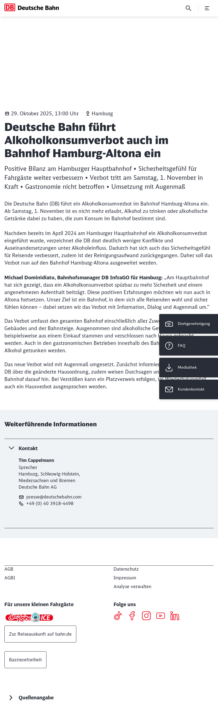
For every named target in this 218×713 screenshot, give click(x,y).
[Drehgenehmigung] (188, 324)
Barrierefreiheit (25, 659)
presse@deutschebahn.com (50, 497)
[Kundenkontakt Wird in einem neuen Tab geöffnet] (188, 389)
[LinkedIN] (176, 616)
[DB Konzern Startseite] (31, 7)
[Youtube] (162, 616)
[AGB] (8, 569)
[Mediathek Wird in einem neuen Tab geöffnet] (188, 367)
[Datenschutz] (126, 569)
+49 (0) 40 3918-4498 (46, 503)
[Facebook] (134, 616)
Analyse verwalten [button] (132, 586)
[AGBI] (9, 577)
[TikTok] (120, 616)
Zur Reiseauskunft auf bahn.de (40, 634)
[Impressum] (125, 577)
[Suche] (188, 8)
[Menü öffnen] (207, 8)
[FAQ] (188, 346)
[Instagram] (148, 616)
